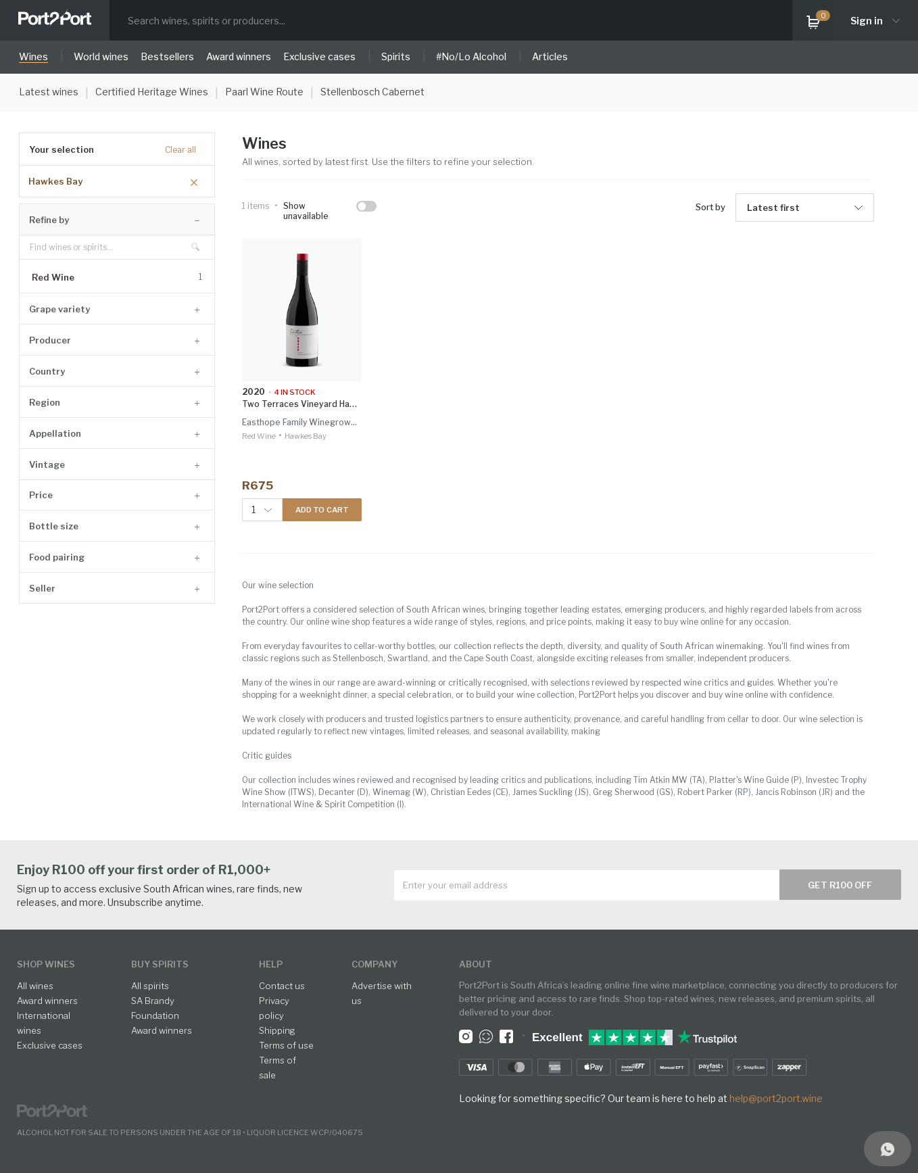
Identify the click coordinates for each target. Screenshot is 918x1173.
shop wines (46, 964)
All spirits (150, 985)
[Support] (887, 1148)
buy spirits (160, 964)
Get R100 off (840, 885)
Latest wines (48, 91)
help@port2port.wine (776, 1098)
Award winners (47, 1000)
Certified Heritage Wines (151, 91)
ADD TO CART (322, 509)
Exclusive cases (49, 1045)
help (271, 964)
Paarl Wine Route (264, 91)
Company (374, 964)
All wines (35, 985)
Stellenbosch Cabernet (372, 91)
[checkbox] (366, 206)
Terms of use (286, 1045)
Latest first (773, 207)
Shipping (277, 1030)
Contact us (282, 985)
